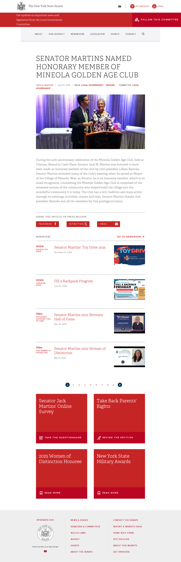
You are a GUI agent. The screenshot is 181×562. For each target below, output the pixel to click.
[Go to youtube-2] (119, 7)
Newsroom (72, 36)
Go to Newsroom (129, 237)
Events (122, 36)
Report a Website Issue (127, 527)
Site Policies (121, 539)
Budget (75, 539)
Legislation (99, 36)
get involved (142, 7)
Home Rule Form (123, 533)
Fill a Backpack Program (73, 281)
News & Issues (79, 520)
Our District (46, 36)
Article (40, 246)
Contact (144, 36)
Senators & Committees (85, 527)
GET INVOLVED (121, 552)
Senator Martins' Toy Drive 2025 (80, 247)
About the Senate (82, 552)
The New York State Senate (45, 7)
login (160, 7)
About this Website (125, 546)
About (22, 36)
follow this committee (159, 21)
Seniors (110, 85)
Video (39, 313)
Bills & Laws (78, 533)
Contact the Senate (125, 520)
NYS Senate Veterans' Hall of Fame (43, 319)
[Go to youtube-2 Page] (45, 551)
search (160, 36)
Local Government (92, 85)
